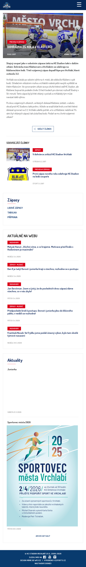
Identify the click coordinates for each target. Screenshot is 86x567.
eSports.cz (60, 560)
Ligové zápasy (15, 208)
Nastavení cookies (43, 563)
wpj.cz (38, 560)
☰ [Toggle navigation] (79, 4)
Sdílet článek (44, 129)
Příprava (12, 217)
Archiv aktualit (43, 536)
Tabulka (12, 212)
